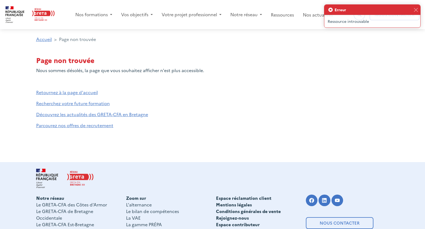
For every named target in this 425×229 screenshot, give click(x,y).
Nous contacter (340, 223)
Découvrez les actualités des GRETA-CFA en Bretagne (92, 114)
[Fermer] (416, 10)
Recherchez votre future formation (73, 103)
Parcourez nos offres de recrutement (74, 125)
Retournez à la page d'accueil (67, 92)
